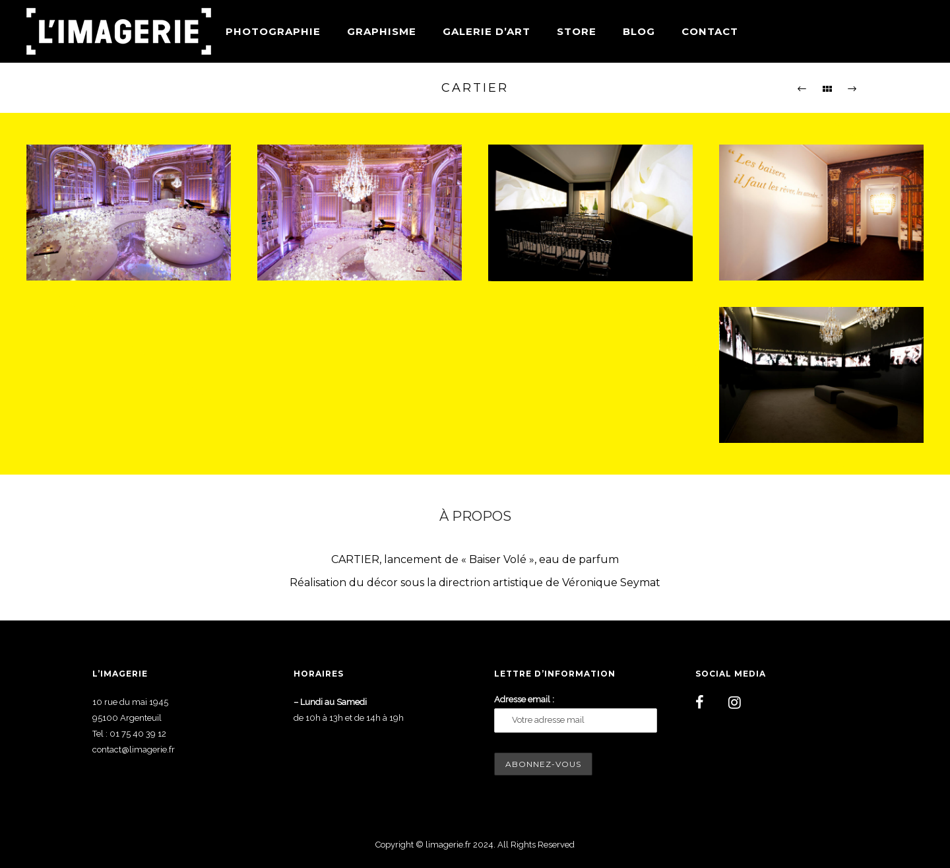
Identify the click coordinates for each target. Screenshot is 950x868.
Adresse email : (524, 699)
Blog (639, 31)
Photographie (273, 31)
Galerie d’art (486, 31)
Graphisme (381, 31)
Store (576, 31)
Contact (709, 31)
